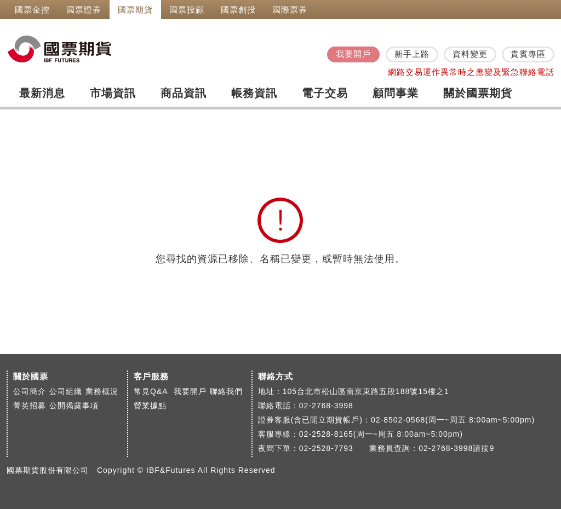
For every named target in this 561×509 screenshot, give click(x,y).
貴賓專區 (528, 54)
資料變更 (470, 54)
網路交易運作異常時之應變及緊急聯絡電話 (471, 72)
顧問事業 (396, 93)
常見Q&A (152, 391)
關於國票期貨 (477, 93)
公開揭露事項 (74, 405)
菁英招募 (29, 405)
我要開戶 (353, 54)
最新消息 (42, 93)
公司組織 (65, 391)
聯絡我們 (226, 391)
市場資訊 (113, 93)
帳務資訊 (254, 93)
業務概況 (101, 391)
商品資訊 (184, 93)
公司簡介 (29, 391)
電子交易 (325, 93)
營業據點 (150, 405)
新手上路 (412, 54)
